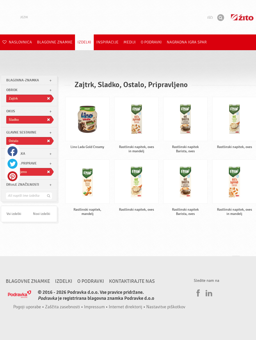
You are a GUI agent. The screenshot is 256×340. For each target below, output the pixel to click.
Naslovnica (17, 42)
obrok (12, 90)
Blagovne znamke (54, 42)
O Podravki (151, 42)
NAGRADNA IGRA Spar (186, 42)
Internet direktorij (125, 307)
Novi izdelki (41, 214)
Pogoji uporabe (27, 307)
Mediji (130, 42)
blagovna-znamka (22, 80)
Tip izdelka (15, 154)
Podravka (128, 17)
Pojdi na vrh (236, 260)
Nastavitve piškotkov (165, 307)
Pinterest (13, 176)
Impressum (94, 307)
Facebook (13, 151)
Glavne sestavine (21, 132)
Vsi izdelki (13, 214)
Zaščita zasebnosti (62, 307)
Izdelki (84, 42)
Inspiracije (107, 42)
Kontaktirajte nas (132, 281)
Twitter (13, 164)
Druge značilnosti (22, 184)
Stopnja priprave (21, 163)
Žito (242, 17)
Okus (10, 111)
